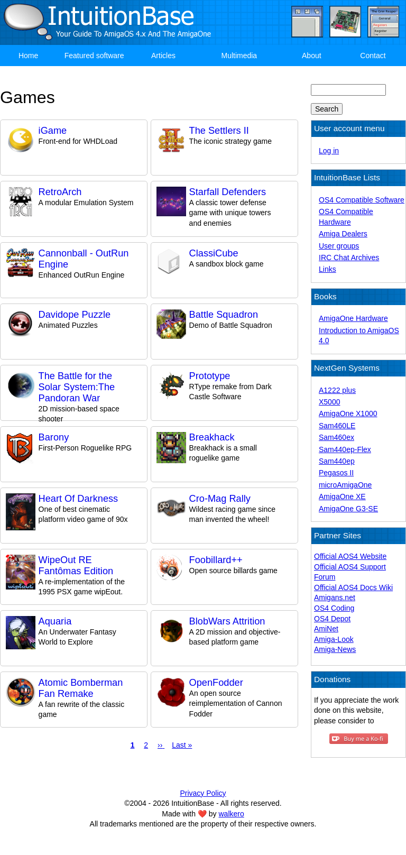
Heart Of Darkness (78, 498)
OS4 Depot (332, 618)
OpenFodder (216, 682)
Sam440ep (337, 461)
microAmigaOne (345, 485)
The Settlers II (219, 130)
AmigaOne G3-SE (348, 508)
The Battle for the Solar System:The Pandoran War (77, 387)
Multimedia (239, 55)
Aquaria (55, 621)
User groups (339, 246)
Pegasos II (336, 472)
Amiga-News (335, 649)
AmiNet (326, 628)
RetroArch (60, 192)
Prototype (209, 376)
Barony (54, 437)
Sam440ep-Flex (345, 449)
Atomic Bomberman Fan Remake (81, 688)
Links (327, 269)
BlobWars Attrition (227, 621)
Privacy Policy (203, 793)
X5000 (329, 402)
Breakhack (212, 437)
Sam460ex (336, 437)
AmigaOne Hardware (353, 318)
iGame (53, 130)
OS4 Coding (334, 608)
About (311, 55)
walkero (231, 814)
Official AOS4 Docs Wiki (353, 587)
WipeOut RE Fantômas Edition (76, 565)
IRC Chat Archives (349, 257)
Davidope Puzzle (75, 314)
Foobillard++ (216, 560)
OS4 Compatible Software (361, 200)
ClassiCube (213, 253)
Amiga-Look (334, 639)
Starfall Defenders (227, 192)
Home (28, 55)
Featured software (94, 55)
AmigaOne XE (342, 496)
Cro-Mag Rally (220, 498)
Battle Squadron (223, 314)
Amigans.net (334, 597)
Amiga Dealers (343, 233)
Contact (372, 55)
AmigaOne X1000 (348, 413)
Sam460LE (337, 425)
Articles (163, 55)
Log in (329, 150)
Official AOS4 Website (350, 556)
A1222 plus (337, 390)
